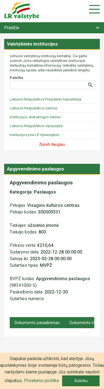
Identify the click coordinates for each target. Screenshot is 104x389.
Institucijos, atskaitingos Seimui (35, 117)
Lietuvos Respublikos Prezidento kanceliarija (45, 99)
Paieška (16, 78)
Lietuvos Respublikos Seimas (33, 108)
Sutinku (81, 380)
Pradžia (11, 27)
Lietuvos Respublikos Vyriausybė (36, 126)
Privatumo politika (41, 380)
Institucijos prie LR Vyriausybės (34, 135)
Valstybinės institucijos (32, 44)
